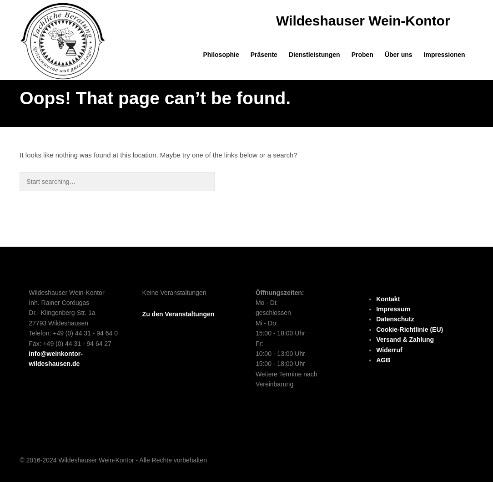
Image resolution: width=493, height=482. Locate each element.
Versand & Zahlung (405, 339)
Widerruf (389, 350)
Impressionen (444, 54)
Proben (362, 54)
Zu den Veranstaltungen (178, 314)
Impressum (393, 309)
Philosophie (221, 54)
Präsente (264, 54)
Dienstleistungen (314, 54)
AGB (383, 360)
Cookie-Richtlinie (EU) (409, 329)
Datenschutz (395, 319)
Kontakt (388, 299)
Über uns (399, 54)
